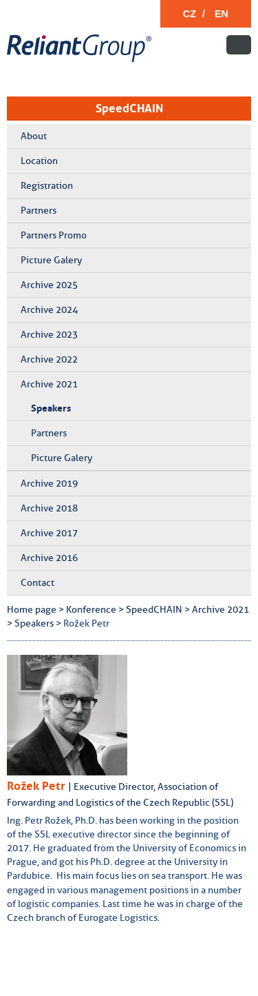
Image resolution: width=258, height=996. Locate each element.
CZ (189, 13)
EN (221, 13)
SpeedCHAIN (129, 108)
